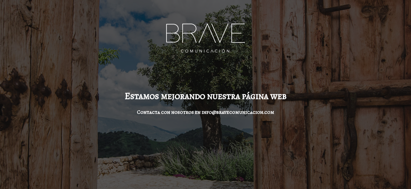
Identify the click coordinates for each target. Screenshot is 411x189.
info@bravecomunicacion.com (238, 112)
